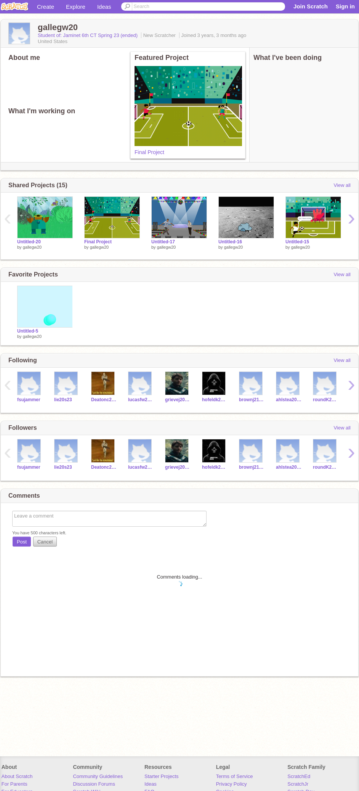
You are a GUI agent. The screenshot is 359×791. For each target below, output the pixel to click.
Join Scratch (310, 6)
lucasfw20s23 (141, 399)
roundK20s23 (325, 399)
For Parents (14, 784)
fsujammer (28, 399)
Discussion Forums (94, 784)
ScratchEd (298, 776)
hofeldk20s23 (215, 399)
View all (342, 185)
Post (22, 542)
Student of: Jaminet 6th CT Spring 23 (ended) (88, 35)
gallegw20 (32, 247)
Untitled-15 (297, 241)
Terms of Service (234, 776)
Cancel (45, 542)
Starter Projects (161, 776)
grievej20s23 (178, 399)
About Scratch (17, 776)
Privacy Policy (231, 784)
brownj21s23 (251, 399)
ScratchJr (297, 784)
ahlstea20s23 (288, 399)
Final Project (149, 152)
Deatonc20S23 (104, 399)
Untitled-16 (230, 241)
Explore (75, 6)
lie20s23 (63, 399)
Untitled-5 (27, 331)
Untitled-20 (29, 241)
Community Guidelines (98, 776)
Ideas (104, 6)
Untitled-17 (163, 241)
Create (45, 6)
